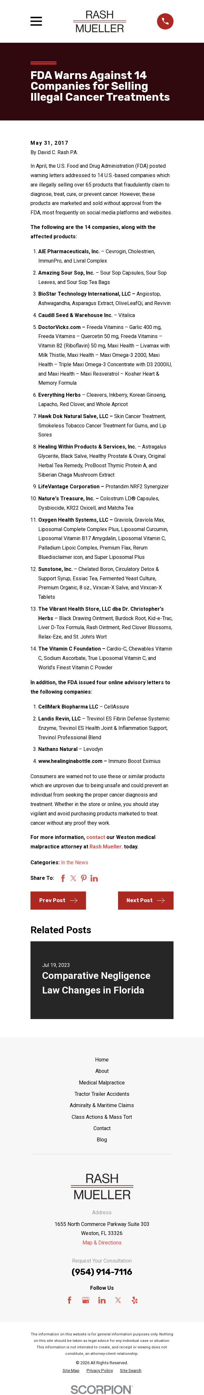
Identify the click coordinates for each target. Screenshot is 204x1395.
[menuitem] (71, 1371)
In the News (74, 862)
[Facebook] (69, 1300)
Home (102, 1060)
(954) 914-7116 (102, 1272)
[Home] (99, 21)
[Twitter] (118, 1300)
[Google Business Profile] (85, 1300)
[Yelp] (134, 1300)
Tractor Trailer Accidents (102, 1094)
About (102, 1071)
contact (95, 837)
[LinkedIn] (101, 1300)
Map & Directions (102, 1243)
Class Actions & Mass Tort (102, 1117)
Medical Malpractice (102, 1083)
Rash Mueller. (106, 847)
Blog (102, 1140)
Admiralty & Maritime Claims (102, 1105)
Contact (102, 1128)
